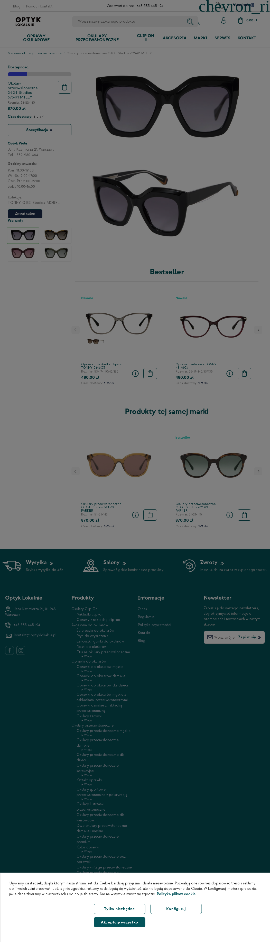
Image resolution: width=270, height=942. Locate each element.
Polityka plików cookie (176, 894)
